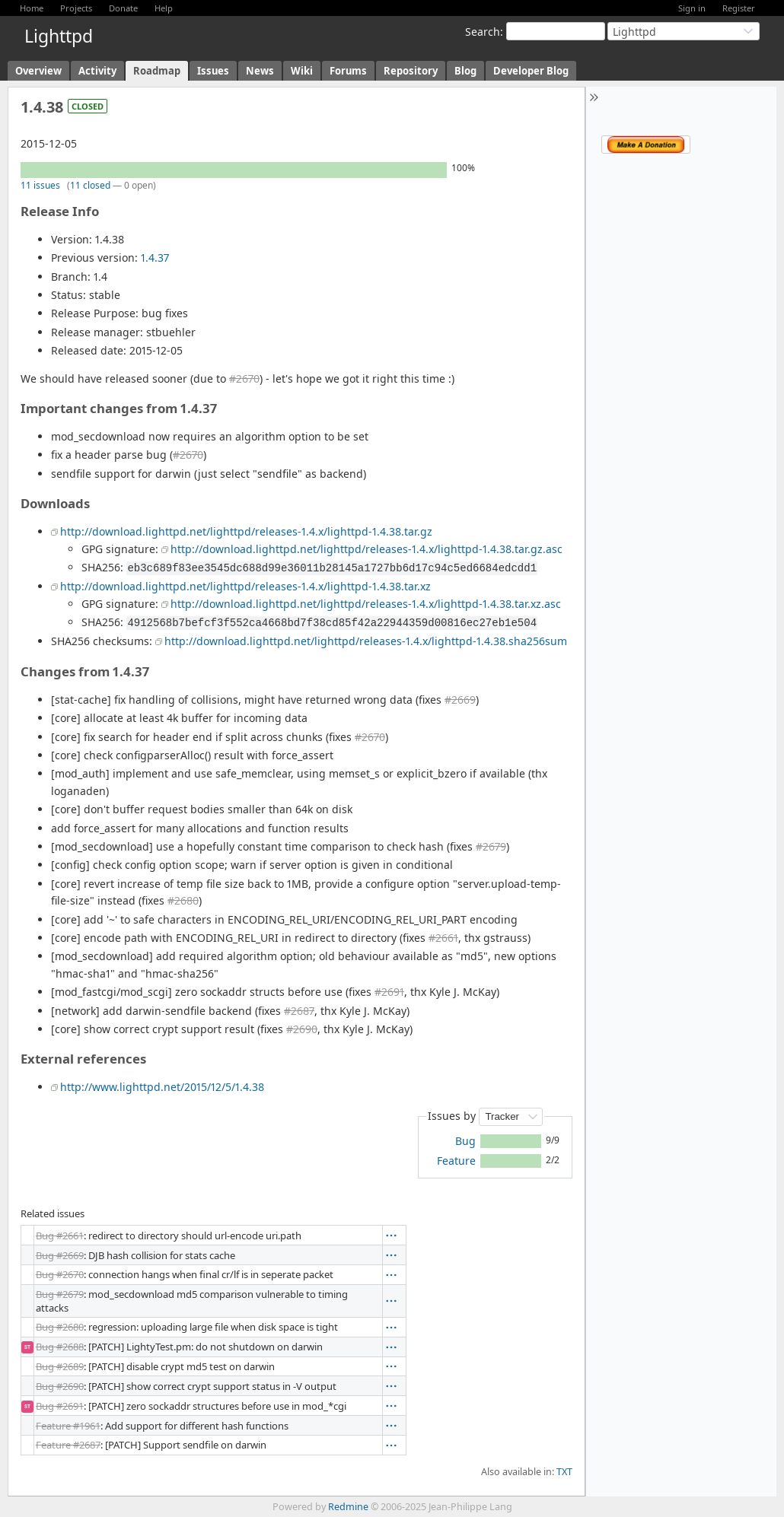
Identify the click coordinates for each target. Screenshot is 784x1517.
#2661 (443, 937)
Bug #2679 (60, 1294)
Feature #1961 (68, 1426)
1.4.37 (155, 257)
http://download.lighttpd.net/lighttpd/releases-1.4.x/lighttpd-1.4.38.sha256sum (365, 641)
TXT (564, 1471)
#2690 (301, 1029)
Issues (213, 71)
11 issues (40, 185)
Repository (411, 71)
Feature (456, 1160)
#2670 (244, 378)
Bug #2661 (60, 1235)
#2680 (183, 900)
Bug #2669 (60, 1255)
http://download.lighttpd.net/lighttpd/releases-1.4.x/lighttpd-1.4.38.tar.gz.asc (367, 549)
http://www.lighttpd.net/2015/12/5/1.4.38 (162, 1087)
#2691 (389, 991)
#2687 (299, 1010)
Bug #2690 (60, 1386)
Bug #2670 (60, 1274)
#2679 (491, 846)
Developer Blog (531, 71)
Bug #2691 (60, 1406)
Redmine (348, 1506)
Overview (38, 71)
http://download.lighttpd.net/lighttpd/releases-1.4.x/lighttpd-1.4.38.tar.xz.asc (366, 603)
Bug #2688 (60, 1346)
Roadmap (156, 71)
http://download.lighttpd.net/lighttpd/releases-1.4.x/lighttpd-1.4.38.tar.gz (246, 531)
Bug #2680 (60, 1327)
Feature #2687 (68, 1445)
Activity (97, 71)
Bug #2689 (60, 1366)
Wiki (302, 71)
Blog (465, 71)
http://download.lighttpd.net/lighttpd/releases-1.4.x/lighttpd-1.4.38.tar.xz (245, 586)
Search (482, 31)
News (260, 71)
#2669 (460, 699)
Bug (465, 1141)
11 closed (90, 185)
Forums (348, 71)
